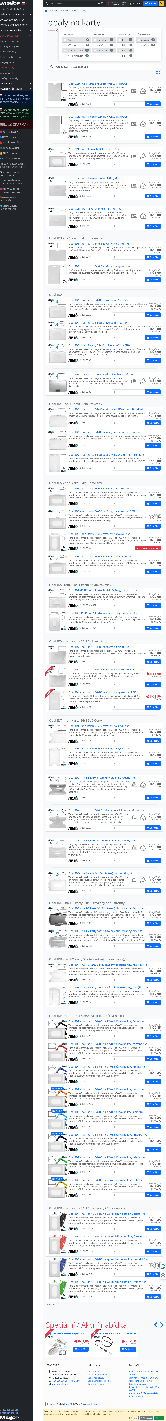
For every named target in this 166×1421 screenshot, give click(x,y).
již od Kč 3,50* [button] (155, 515)
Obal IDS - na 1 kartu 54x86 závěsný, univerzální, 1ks (100, 556)
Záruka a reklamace (97, 1384)
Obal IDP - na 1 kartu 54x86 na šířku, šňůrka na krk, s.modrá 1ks (108, 1112)
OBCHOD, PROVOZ (25, 83)
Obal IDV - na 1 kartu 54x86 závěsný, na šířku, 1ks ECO (101, 669)
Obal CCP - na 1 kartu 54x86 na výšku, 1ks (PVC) (97, 84)
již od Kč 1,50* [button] (155, 87)
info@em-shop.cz (19, 1412)
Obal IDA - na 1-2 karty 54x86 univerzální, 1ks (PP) (99, 345)
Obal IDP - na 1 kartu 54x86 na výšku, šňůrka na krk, (87, 1208)
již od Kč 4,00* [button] (155, 153)
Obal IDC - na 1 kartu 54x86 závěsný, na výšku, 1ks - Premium (106, 454)
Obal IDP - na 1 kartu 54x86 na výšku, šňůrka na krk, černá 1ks (106, 1214)
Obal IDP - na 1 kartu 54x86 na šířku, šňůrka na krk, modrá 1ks (107, 1066)
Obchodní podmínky (97, 1374)
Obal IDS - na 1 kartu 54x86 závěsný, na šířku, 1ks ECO (101, 511)
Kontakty (75, 1380)
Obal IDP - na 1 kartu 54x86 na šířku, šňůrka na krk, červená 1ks (107, 1044)
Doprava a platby (96, 1377)
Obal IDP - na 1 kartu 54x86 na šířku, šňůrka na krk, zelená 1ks (106, 1157)
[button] (158, 72)
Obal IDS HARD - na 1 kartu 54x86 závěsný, (80, 585)
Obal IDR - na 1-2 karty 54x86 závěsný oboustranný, (87, 959)
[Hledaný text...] (73, 3)
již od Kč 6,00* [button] (155, 212)
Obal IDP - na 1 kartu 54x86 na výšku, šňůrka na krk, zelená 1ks (107, 1282)
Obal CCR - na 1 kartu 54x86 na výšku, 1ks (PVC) (97, 116)
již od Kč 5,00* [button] (155, 729)
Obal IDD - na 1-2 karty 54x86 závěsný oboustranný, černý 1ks (106, 908)
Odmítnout (146, 1418)
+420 (19, 1409)
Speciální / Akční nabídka (86, 1325)
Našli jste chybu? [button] (89, 1403)
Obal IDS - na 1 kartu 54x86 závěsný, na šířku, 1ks (98, 488)
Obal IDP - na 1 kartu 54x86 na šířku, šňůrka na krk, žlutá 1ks (105, 1180)
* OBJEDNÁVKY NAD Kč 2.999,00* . (24, 99)
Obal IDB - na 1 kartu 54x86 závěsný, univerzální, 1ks (100, 374)
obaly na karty (17, 67)
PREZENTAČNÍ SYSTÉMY (25, 88)
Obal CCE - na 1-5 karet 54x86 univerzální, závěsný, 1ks (102, 840)
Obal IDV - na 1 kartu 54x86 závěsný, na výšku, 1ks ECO (102, 692)
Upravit (133, 1418)
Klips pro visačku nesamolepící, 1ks (65, 1333)
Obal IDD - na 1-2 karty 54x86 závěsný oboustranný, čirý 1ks (105, 931)
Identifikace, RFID (137, 1393)
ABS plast (76, 45)
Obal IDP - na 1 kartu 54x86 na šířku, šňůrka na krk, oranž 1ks (106, 1089)
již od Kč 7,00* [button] (155, 594)
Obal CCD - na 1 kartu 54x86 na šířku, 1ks (93, 149)
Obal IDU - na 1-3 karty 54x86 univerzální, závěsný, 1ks (102, 777)
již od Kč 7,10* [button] (155, 1025)
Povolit (159, 1418)
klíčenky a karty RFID (20, 46)
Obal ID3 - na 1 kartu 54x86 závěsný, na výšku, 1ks (99, 266)
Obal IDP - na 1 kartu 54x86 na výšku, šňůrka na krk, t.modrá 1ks (108, 1259)
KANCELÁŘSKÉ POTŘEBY (25, 30)
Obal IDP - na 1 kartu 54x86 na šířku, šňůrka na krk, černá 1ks (106, 1021)
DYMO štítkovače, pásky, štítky (143, 1377)
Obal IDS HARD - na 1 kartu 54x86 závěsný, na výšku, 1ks (103, 613)
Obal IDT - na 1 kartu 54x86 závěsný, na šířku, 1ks (98, 726)
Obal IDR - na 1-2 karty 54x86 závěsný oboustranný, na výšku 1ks (108, 987)
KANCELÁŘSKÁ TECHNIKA (25, 19)
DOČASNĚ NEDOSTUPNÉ (148, 548)
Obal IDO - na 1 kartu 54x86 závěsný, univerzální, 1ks (101, 873)
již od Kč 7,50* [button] (155, 304)
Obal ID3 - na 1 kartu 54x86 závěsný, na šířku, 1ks (98, 243)
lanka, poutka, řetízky (20, 57)
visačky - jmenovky (19, 78)
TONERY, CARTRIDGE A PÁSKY (25, 25)
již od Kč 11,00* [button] (154, 436)
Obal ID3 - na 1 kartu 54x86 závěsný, (76, 238)
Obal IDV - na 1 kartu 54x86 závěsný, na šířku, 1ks (98, 647)
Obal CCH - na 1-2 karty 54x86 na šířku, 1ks (94, 208)
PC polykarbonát (76, 50)
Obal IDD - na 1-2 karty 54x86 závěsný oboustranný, (87, 903)
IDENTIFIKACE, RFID (25, 35)
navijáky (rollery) (18, 62)
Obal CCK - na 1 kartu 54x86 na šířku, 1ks (93, 178)
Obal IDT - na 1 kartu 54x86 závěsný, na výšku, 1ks (99, 748)
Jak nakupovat (94, 1371)
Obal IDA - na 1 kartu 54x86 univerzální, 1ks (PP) (98, 322)
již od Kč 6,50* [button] (155, 326)
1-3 (125, 45)
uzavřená (146, 39)
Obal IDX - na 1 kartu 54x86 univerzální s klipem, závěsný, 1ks (106, 810)
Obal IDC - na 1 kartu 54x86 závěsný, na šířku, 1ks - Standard (105, 409)
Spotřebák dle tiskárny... (22, 9)
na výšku (103, 39)
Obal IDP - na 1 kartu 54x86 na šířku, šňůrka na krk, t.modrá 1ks (107, 1134)
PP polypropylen (76, 55)
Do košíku (81, 1349)
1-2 (125, 55)
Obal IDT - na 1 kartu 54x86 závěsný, (76, 720)
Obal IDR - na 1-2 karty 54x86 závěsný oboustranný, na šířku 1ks (107, 965)
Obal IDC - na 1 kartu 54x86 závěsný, (76, 404)
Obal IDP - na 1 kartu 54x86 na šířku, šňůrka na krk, (87, 1016)
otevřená (146, 45)
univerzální (103, 50)
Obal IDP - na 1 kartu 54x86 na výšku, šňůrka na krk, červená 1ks (108, 1236)
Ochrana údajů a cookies (100, 1380)
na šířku (103, 45)
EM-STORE (69, 1403)
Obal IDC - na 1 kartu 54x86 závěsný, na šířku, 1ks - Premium (105, 432)
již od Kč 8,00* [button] (155, 413)
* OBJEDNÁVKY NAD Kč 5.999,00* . (24, 113)
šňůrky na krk (16, 73)
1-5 (125, 50)
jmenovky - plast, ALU (20, 41)
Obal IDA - (56, 294)
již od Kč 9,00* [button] (155, 814)
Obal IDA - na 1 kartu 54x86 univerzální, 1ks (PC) (98, 300)
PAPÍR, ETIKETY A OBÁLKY (25, 14)
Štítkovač (23, 124)
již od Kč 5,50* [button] (155, 182)
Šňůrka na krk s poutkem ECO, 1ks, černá (115, 1333)
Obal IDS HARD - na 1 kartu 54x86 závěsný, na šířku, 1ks (102, 590)
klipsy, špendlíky (18, 51)
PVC (76, 39)
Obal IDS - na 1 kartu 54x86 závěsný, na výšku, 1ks (99, 534)
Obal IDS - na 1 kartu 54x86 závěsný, (76, 483)
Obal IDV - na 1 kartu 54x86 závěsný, (76, 641)
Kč (100, 3)
